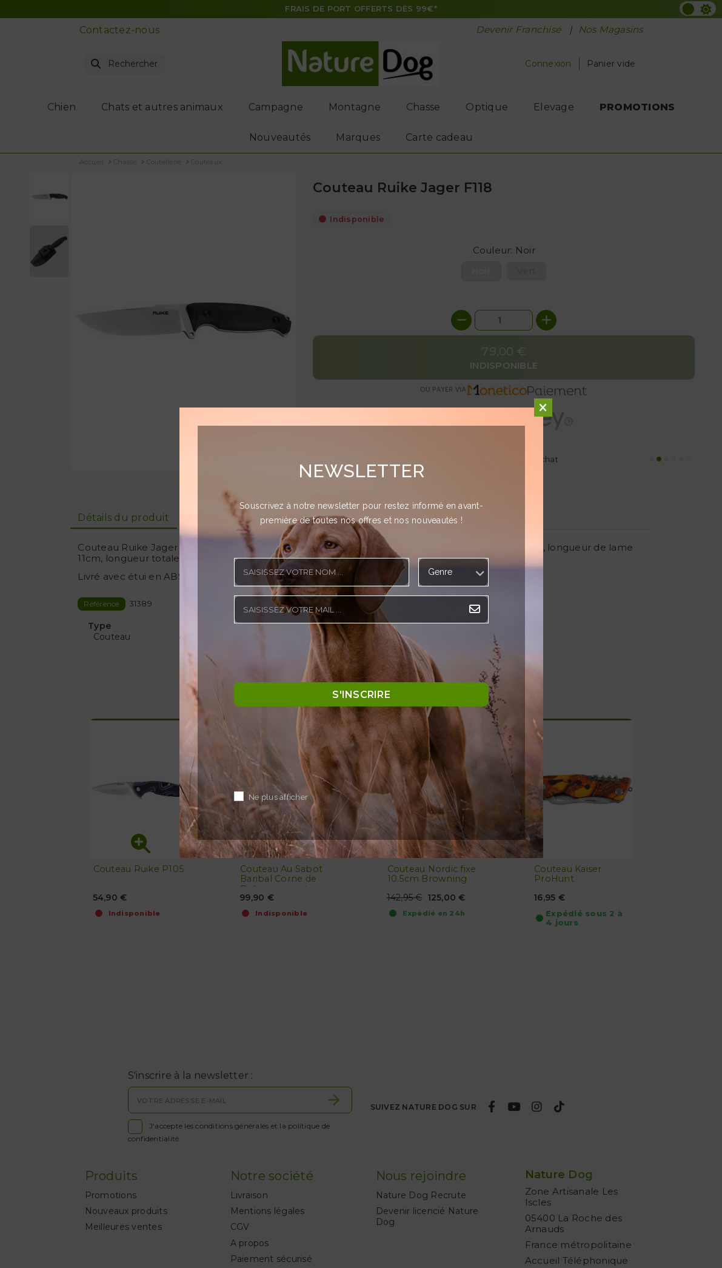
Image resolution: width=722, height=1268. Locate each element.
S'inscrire (361, 694)
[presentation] (326, 656)
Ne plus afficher (278, 797)
